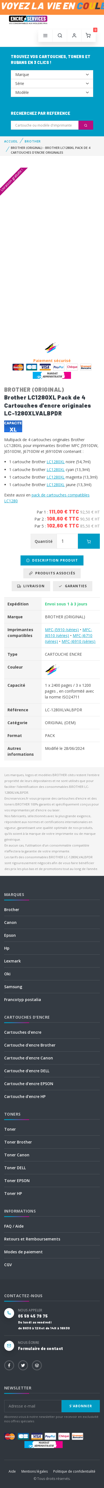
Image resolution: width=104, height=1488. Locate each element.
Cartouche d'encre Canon (28, 1058)
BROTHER (33, 141)
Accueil (11, 141)
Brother (11, 909)
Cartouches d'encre (22, 1032)
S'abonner (80, 1406)
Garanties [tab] (73, 586)
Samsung (13, 986)
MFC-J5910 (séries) (62, 629)
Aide (12, 1471)
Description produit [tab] (52, 560)
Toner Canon (16, 1154)
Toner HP (13, 1193)
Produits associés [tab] (52, 573)
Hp (6, 948)
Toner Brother (18, 1142)
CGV (8, 1264)
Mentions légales (34, 1471)
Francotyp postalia (22, 999)
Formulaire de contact (40, 1348)
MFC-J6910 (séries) (78, 641)
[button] (60, 36)
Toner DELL (15, 1167)
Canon (10, 922)
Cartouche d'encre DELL (26, 1070)
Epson (10, 935)
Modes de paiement (23, 1251)
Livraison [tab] (31, 586)
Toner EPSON (17, 1180)
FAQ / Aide (14, 1226)
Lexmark (12, 961)
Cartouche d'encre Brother (29, 1045)
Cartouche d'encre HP (24, 1096)
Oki (7, 973)
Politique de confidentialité (74, 1471)
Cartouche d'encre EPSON (28, 1083)
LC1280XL (56, 461)
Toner (10, 1129)
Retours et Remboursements (32, 1239)
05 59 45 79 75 (33, 1316)
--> (52, 74)
